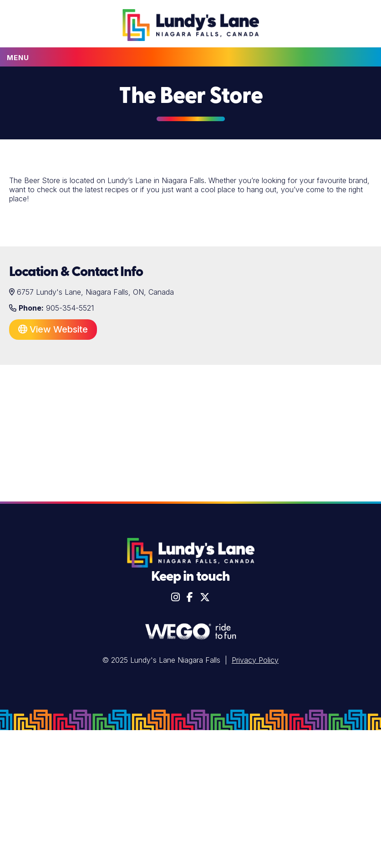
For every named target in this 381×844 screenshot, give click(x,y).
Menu (18, 57)
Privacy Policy (255, 660)
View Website (53, 329)
